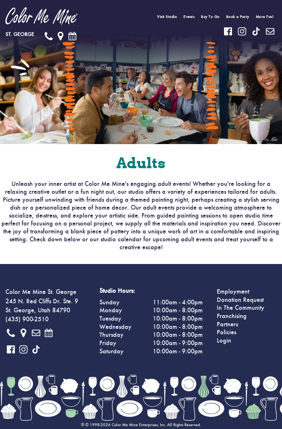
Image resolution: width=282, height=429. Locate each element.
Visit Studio (167, 17)
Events (188, 17)
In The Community (240, 308)
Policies (226, 332)
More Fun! (265, 17)
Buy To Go (210, 17)
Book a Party (237, 17)
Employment (233, 292)
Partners (227, 324)
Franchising (232, 316)
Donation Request (240, 300)
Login (224, 341)
